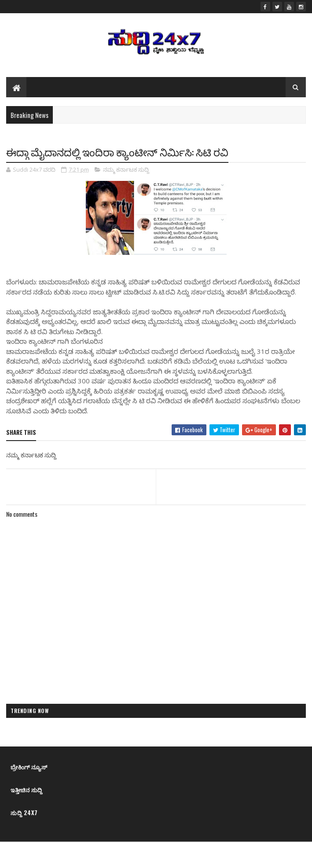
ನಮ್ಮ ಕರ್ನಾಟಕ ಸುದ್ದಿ (126, 169)
